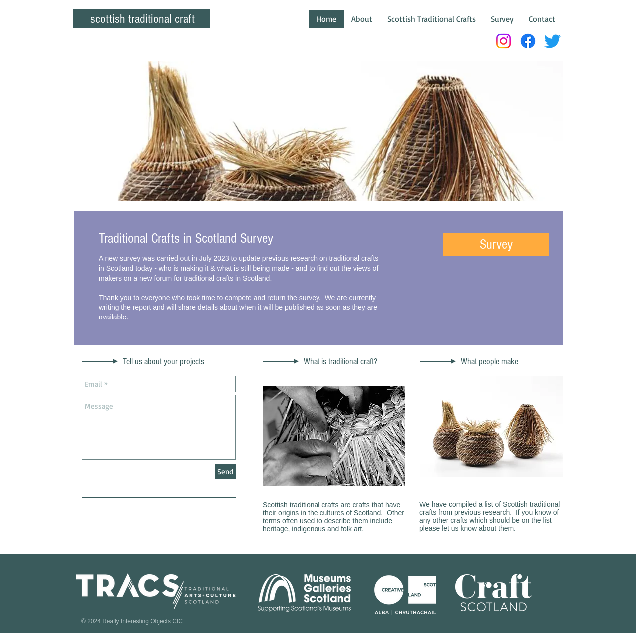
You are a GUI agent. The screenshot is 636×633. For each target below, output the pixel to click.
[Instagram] (503, 41)
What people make (490, 361)
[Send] (225, 471)
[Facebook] (528, 41)
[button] (496, 244)
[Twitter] (552, 41)
